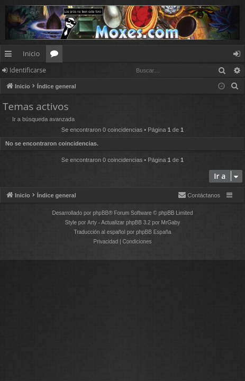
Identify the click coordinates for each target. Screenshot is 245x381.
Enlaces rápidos (10, 55)
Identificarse (28, 70)
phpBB (100, 213)
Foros (56, 55)
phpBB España (153, 232)
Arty (92, 222)
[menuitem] (235, 86)
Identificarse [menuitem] (239, 55)
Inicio (31, 53)
